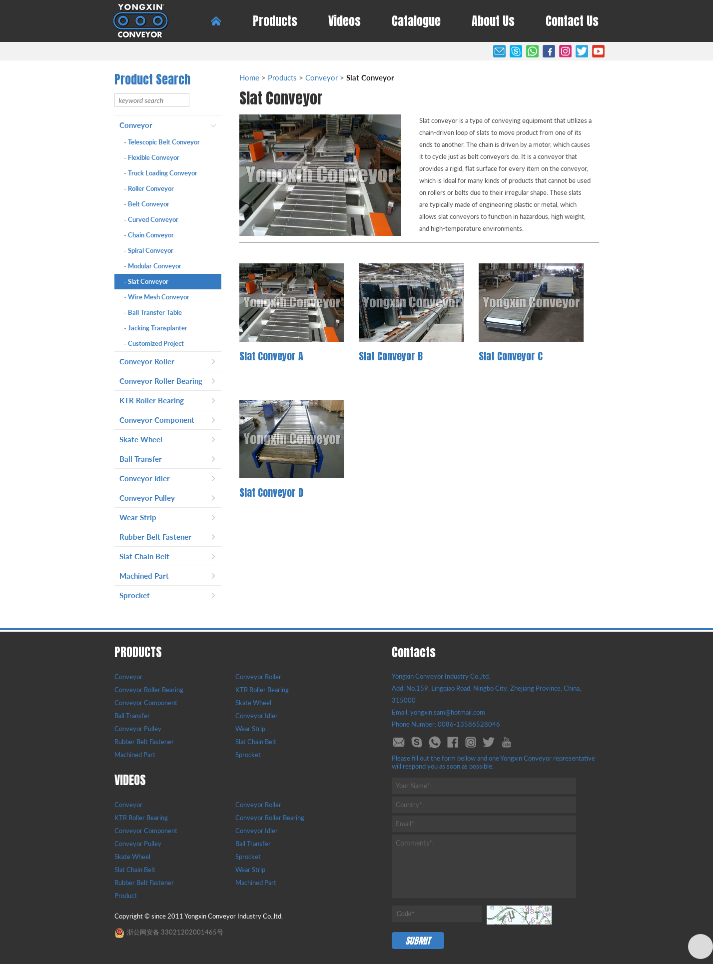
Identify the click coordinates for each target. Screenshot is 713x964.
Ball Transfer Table (153, 312)
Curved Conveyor (151, 219)
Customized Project (154, 343)
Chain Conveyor (149, 235)
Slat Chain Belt (144, 556)
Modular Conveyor (152, 266)
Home (249, 77)
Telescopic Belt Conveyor (162, 142)
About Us (493, 21)
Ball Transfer (140, 458)
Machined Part (144, 575)
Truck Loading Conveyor (160, 173)
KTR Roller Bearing (151, 400)
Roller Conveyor (149, 188)
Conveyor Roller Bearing (160, 380)
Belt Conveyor (146, 204)
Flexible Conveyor (151, 157)
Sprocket (134, 595)
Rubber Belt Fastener (155, 536)
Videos (344, 21)
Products (275, 21)
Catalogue (416, 21)
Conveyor (135, 124)
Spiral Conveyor (148, 250)
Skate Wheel (140, 439)
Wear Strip (137, 517)
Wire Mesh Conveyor (156, 297)
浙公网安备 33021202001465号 (168, 932)
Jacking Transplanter (155, 328)
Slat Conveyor (146, 281)
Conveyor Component (156, 419)
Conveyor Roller (146, 361)
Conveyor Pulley (147, 497)
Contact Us (572, 21)
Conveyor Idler (144, 478)
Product (125, 896)
